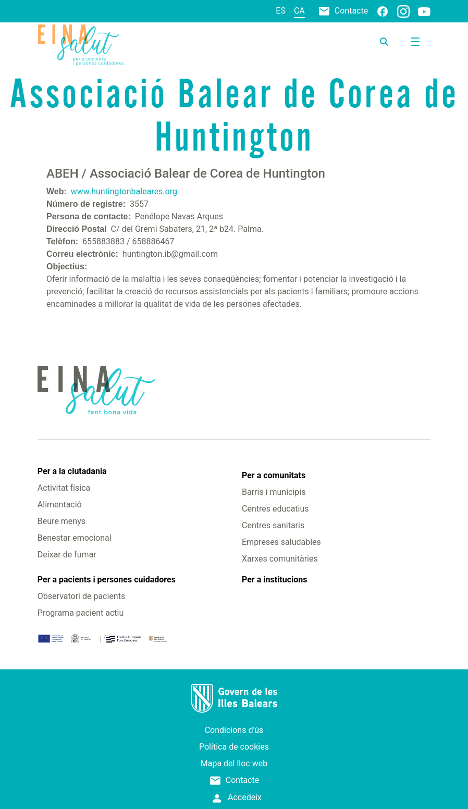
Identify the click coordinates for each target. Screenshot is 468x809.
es (281, 11)
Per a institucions (274, 579)
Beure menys (61, 521)
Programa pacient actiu (81, 613)
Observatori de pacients (81, 596)
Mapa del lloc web (234, 763)
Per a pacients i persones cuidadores (107, 579)
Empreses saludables (281, 542)
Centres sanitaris (273, 525)
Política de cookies (234, 747)
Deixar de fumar (67, 554)
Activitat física (64, 488)
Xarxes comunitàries (280, 559)
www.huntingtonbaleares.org (124, 191)
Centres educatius (275, 509)
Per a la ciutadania (72, 471)
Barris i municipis (273, 492)
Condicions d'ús (234, 730)
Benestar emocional (75, 538)
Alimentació (60, 504)
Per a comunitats (273, 475)
